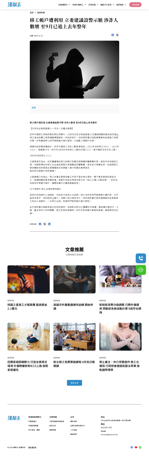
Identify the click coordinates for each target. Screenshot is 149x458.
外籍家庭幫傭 (33, 425)
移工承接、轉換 (34, 430)
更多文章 (74, 382)
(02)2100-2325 (106, 427)
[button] (64, 4)
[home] (14, 4)
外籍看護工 (32, 421)
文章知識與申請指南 (56, 421)
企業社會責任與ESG (77, 425)
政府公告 (52, 425)
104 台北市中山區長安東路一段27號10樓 (115, 420)
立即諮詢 (135, 4)
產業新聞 (52, 430)
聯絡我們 (73, 434)
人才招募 (73, 430)
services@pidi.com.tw (109, 434)
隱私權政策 (32, 447)
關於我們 (73, 421)
